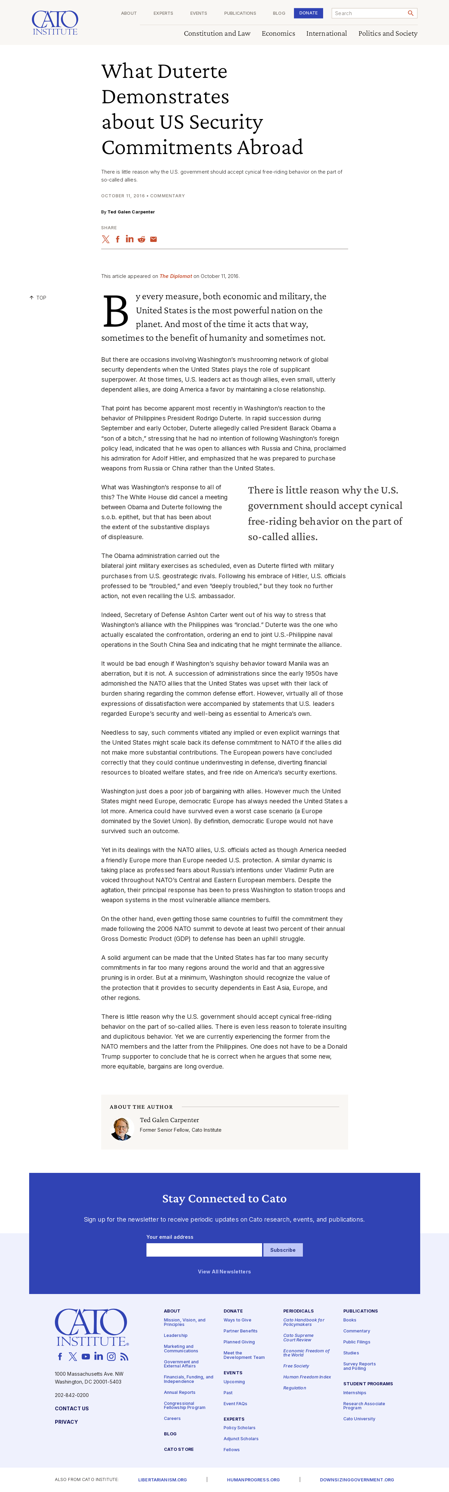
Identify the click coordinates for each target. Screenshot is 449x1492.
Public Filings (356, 1342)
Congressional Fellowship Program (185, 1405)
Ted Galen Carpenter (131, 211)
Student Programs (368, 1384)
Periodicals (298, 1311)
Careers (172, 1419)
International (326, 33)
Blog (279, 13)
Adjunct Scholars (241, 1439)
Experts (163, 13)
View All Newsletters (224, 1271)
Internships (355, 1392)
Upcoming (234, 1381)
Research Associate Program (364, 1405)
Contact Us (72, 1408)
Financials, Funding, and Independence (188, 1379)
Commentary (356, 1331)
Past (228, 1392)
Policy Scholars (240, 1428)
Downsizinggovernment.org (357, 1480)
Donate (308, 12)
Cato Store (179, 1449)
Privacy (66, 1422)
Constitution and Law (217, 33)
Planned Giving (239, 1342)
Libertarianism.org (162, 1480)
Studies (351, 1353)
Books (350, 1320)
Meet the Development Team (244, 1355)
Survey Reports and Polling (359, 1366)
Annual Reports (180, 1392)
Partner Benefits (241, 1331)
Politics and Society (387, 33)
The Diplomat (175, 276)
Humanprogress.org (253, 1480)
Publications (240, 13)
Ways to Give (237, 1320)
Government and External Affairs (181, 1364)
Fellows (232, 1450)
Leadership (176, 1335)
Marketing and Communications (181, 1348)
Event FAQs (235, 1403)
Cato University (359, 1419)
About (129, 13)
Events (198, 13)
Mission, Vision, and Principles (185, 1322)
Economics (278, 33)
